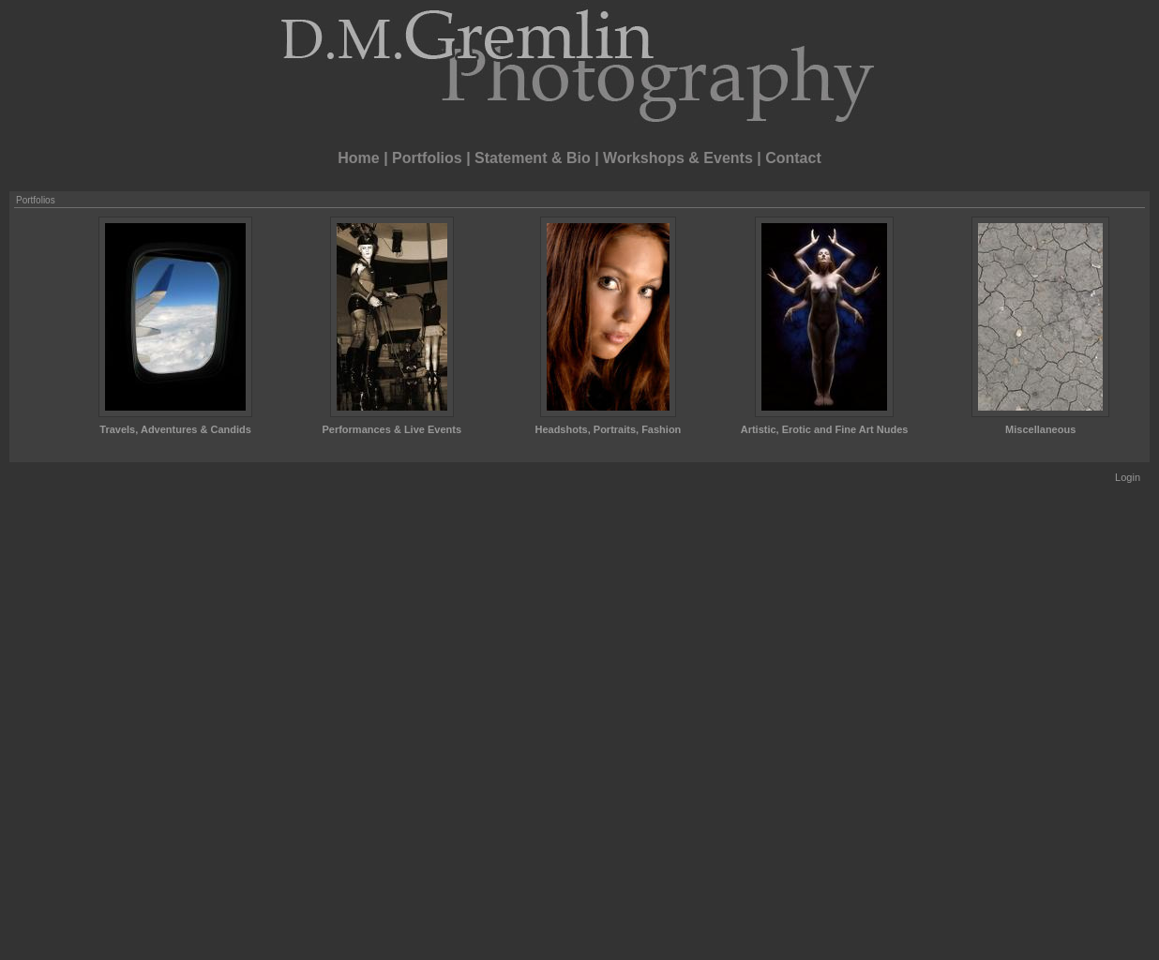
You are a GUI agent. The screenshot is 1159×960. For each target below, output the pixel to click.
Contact (793, 158)
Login (1127, 477)
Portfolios (427, 158)
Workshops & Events (678, 158)
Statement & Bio (532, 158)
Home (358, 158)
